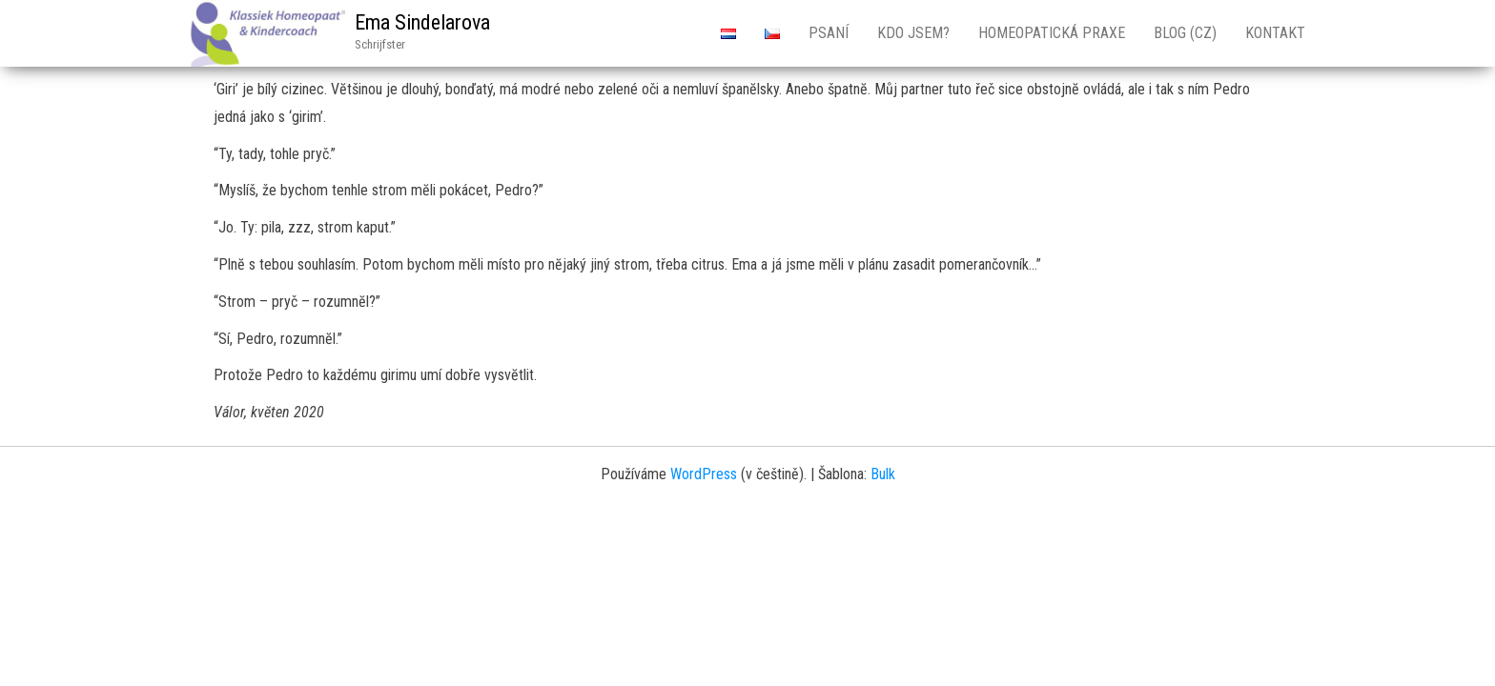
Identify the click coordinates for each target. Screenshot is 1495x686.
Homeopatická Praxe (1051, 33)
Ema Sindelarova (422, 22)
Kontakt (1275, 33)
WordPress (703, 474)
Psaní (829, 33)
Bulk (882, 474)
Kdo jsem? (913, 33)
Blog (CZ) (1185, 33)
